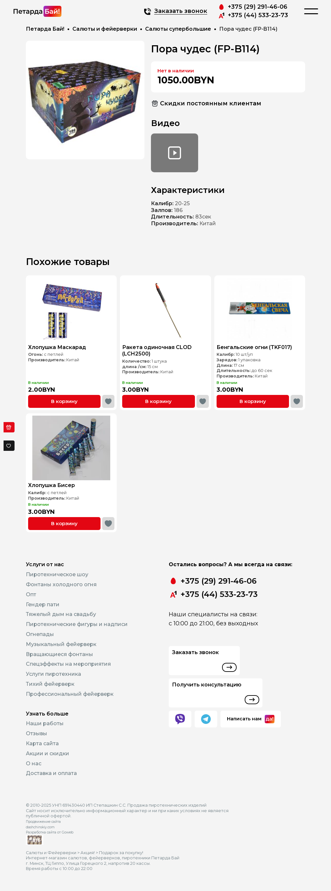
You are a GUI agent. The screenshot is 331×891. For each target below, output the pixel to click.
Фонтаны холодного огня (61, 584)
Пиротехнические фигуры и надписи (77, 624)
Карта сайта (42, 743)
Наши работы (45, 723)
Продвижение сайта (43, 822)
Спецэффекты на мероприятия (68, 664)
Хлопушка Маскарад (60, 343)
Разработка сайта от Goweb (49, 832)
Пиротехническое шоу (57, 574)
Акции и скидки (47, 753)
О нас (33, 763)
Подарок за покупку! (121, 852)
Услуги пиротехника (53, 674)
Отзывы (36, 733)
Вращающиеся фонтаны (59, 654)
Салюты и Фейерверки (51, 852)
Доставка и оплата (51, 773)
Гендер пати (42, 604)
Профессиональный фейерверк (69, 694)
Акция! (87, 852)
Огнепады (40, 634)
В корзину (66, 384)
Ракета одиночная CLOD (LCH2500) (159, 346)
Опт (31, 594)
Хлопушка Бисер (56, 479)
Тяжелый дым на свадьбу (61, 614)
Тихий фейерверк (50, 684)
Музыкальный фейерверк (61, 644)
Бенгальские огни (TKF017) (255, 343)
